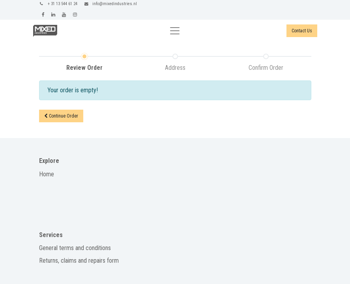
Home (46, 174)
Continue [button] (61, 116)
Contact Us (302, 31)
